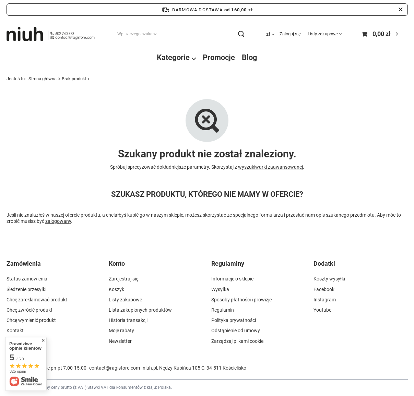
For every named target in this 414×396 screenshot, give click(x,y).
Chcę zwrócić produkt (29, 310)
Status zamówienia (27, 278)
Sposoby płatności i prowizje (241, 299)
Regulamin (222, 310)
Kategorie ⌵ (176, 57)
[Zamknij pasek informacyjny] (400, 9)
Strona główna (42, 78)
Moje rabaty (121, 330)
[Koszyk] (381, 34)
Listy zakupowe (323, 33)
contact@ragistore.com (114, 368)
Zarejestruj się (123, 278)
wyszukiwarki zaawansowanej (270, 167)
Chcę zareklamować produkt (37, 299)
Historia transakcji (128, 320)
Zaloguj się (290, 33)
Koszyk (116, 289)
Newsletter (120, 341)
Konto (117, 263)
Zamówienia (24, 263)
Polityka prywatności (233, 320)
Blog (249, 57)
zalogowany (58, 221)
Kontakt (15, 330)
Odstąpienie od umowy (235, 330)
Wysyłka (220, 289)
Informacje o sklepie (232, 278)
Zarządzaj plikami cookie (237, 341)
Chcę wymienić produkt (31, 320)
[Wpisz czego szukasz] (180, 34)
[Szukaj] (241, 34)
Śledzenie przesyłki (26, 289)
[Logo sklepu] (51, 34)
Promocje (219, 57)
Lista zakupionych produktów (140, 310)
